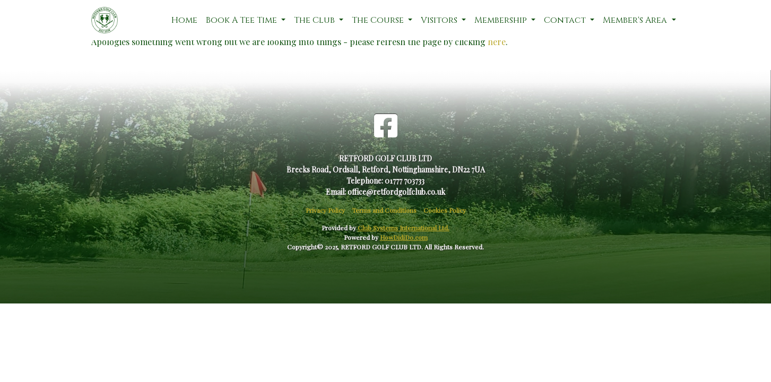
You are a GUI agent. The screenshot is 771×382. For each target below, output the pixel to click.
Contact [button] (566, 20)
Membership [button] (501, 20)
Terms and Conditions (384, 210)
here (497, 41)
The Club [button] (315, 20)
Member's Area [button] (636, 20)
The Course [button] (379, 20)
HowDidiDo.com (404, 237)
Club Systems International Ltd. (403, 227)
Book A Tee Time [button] (242, 20)
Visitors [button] (440, 20)
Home (184, 20)
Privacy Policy (325, 210)
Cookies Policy (444, 210)
